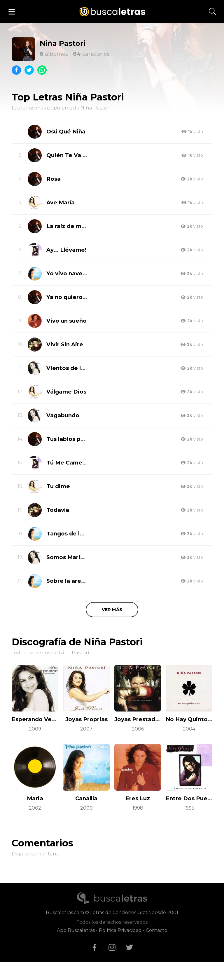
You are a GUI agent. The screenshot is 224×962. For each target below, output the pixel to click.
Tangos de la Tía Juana (79, 533)
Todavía (57, 510)
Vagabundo (62, 415)
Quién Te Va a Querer (77, 155)
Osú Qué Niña (65, 131)
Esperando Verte (36, 719)
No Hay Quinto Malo (194, 719)
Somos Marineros (71, 557)
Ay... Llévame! (66, 249)
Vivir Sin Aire (64, 344)
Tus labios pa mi (69, 439)
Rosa (53, 178)
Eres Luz (137, 798)
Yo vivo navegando (73, 273)
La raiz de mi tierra (73, 226)
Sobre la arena (67, 580)
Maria (35, 798)
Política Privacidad (120, 930)
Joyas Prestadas (138, 719)
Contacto (156, 930)
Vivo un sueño (66, 320)
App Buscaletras (76, 930)
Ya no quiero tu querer (78, 297)
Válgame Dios (66, 391)
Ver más (112, 609)
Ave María (60, 202)
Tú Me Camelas (68, 462)
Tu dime (58, 486)
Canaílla (86, 798)
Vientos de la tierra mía (80, 368)
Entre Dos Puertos (192, 798)
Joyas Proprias (86, 719)
